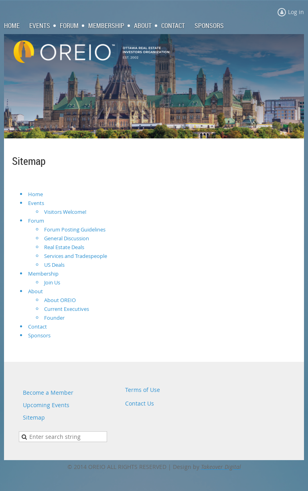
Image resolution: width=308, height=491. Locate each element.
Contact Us (139, 403)
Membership (43, 273)
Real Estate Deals (64, 247)
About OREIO (60, 300)
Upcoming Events (46, 405)
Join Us (52, 282)
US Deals (54, 264)
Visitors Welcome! (65, 211)
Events (36, 203)
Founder (54, 317)
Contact (37, 326)
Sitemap (34, 417)
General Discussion (66, 238)
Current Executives (66, 308)
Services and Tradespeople (75, 256)
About (35, 291)
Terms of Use (142, 390)
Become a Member (48, 392)
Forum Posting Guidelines (74, 229)
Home (35, 194)
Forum (36, 220)
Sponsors (39, 335)
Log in (296, 12)
